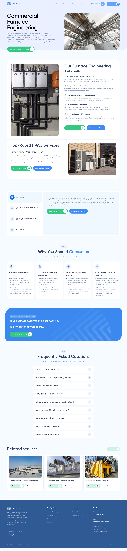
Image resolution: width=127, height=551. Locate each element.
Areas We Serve (18, 230)
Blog (73, 4)
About (57, 4)
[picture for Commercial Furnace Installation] (63, 467)
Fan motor (75, 515)
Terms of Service (115, 548)
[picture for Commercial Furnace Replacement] (25, 467)
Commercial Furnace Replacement (20, 481)
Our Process (17, 197)
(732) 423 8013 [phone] (98, 517)
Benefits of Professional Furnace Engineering (24, 208)
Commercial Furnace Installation (58, 481)
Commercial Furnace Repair (100, 480)
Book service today (76, 128)
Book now (114, 4)
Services (65, 4)
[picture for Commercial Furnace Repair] (101, 467)
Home (50, 4)
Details (28, 489)
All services (114, 449)
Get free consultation (96, 128)
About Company (52, 515)
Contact (81, 4)
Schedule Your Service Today (21, 49)
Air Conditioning (77, 518)
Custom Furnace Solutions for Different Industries (23, 219)
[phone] (98, 4)
